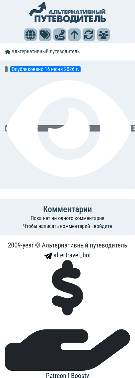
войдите (103, 226)
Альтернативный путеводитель (42, 51)
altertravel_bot (67, 255)
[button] (30, 35)
